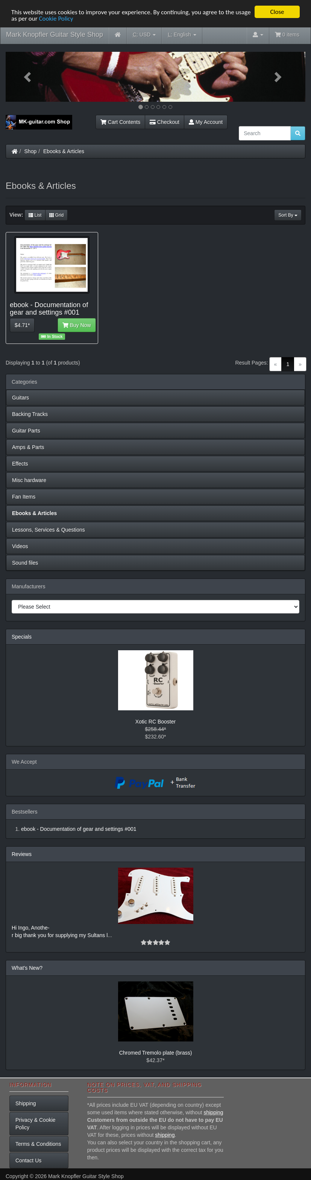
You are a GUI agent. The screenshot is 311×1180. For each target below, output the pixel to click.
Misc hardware (29, 480)
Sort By (287, 215)
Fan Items (23, 497)
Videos (20, 546)
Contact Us (28, 1160)
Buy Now (76, 325)
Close (277, 12)
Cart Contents (120, 122)
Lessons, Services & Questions (48, 530)
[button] (28, 77)
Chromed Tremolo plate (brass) (155, 1053)
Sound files (25, 563)
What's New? (27, 968)
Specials (22, 637)
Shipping (25, 1103)
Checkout (164, 122)
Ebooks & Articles (63, 151)
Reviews (22, 854)
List (35, 215)
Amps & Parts (28, 447)
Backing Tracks (30, 414)
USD (144, 35)
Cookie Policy (56, 18)
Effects (20, 464)
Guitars (20, 398)
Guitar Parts (26, 431)
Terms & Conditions (38, 1144)
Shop (30, 151)
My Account (206, 122)
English (182, 35)
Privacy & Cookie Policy (35, 1123)
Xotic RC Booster (155, 722)
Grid (56, 215)
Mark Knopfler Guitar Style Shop (54, 34)
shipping (213, 1112)
